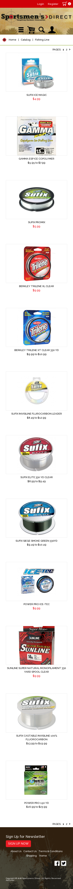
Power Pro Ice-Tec (37, 604)
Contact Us (30, 851)
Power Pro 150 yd (36, 802)
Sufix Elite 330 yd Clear (36, 477)
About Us (16, 851)
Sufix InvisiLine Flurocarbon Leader (36, 413)
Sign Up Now (18, 843)
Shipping (31, 855)
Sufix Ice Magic (36, 94)
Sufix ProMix (36, 222)
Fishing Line (42, 39)
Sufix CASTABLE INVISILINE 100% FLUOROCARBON (36, 737)
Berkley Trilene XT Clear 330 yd (36, 350)
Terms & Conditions (50, 851)
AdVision (10, 880)
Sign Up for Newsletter (25, 837)
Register (53, 4)
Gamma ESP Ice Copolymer (36, 158)
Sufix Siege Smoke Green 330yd (36, 540)
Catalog (26, 39)
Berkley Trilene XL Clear (36, 286)
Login (40, 4)
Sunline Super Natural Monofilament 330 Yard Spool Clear (36, 670)
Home (12, 39)
